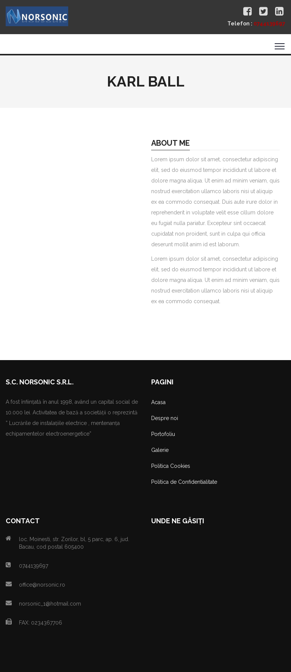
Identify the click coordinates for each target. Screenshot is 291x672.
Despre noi (164, 418)
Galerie (160, 450)
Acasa (158, 402)
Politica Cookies (170, 466)
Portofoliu (163, 434)
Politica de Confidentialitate (184, 482)
